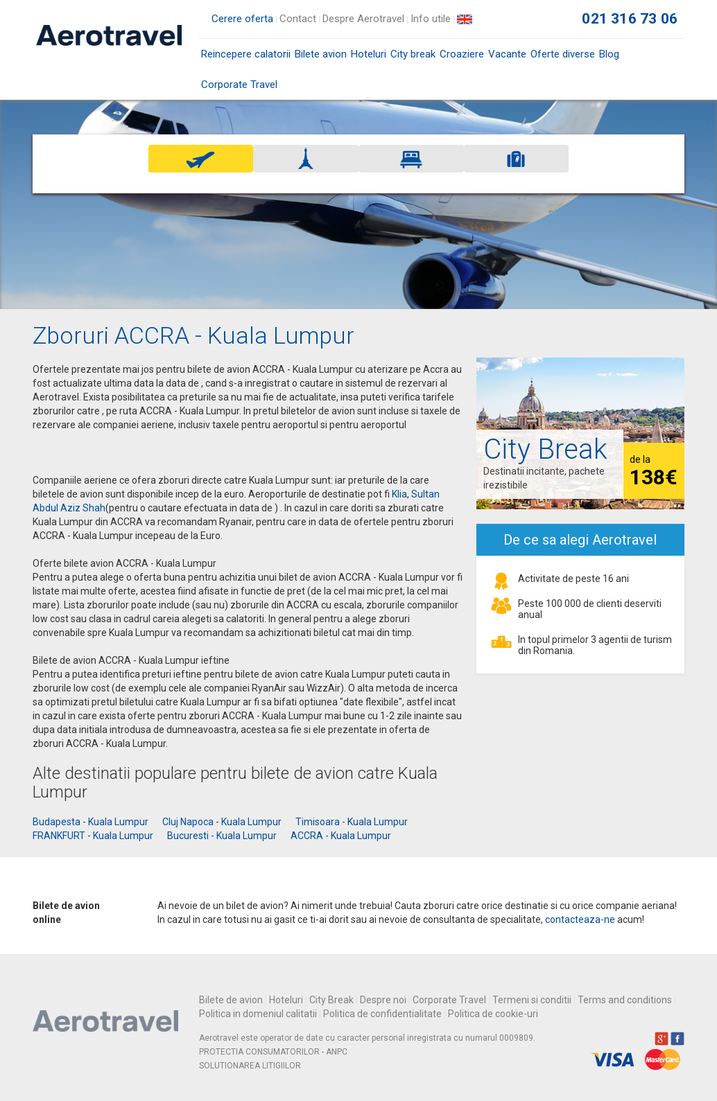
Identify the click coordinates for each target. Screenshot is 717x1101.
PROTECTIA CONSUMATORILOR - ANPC (273, 1052)
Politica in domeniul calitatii (258, 1013)
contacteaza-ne (580, 919)
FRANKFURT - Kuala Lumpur (93, 835)
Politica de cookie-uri (493, 1013)
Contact (297, 18)
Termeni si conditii (531, 999)
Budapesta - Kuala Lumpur (90, 821)
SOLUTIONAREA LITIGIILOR (250, 1066)
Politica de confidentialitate (382, 1013)
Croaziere (462, 54)
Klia (399, 494)
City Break (331, 999)
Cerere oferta (242, 18)
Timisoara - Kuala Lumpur (351, 821)
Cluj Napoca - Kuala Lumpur (222, 821)
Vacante (507, 54)
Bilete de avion (231, 999)
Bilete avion (321, 58)
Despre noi (383, 999)
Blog (609, 54)
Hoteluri (368, 54)
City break (412, 54)
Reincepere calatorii (246, 54)
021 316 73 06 (629, 18)
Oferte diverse (562, 54)
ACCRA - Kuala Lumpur (341, 835)
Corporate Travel (239, 84)
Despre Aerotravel (363, 18)
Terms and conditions (625, 999)
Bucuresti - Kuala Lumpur (222, 835)
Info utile (431, 18)
